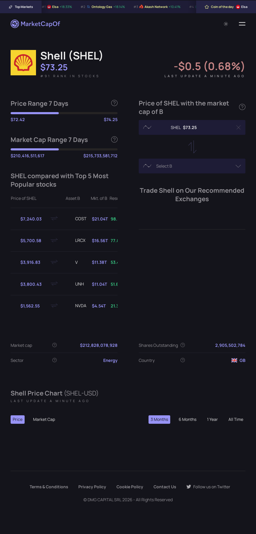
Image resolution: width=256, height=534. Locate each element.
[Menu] (242, 23)
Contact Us (165, 487)
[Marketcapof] (36, 24)
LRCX (76, 240)
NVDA (76, 306)
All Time (235, 419)
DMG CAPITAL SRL (104, 500)
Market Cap (44, 419)
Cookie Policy (129, 487)
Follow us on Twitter (209, 487)
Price (18, 419)
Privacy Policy (92, 487)
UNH (75, 284)
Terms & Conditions (48, 487)
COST (77, 219)
